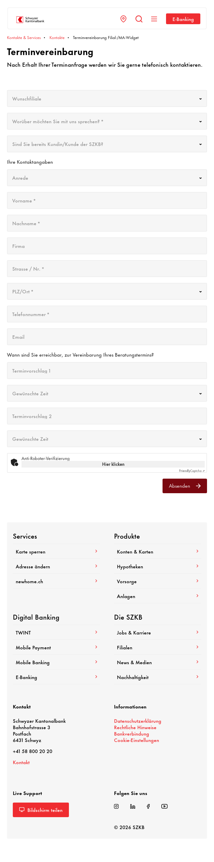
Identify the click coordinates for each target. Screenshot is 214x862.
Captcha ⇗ (192, 470)
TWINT (56, 632)
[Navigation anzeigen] (154, 19)
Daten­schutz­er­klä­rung (137, 720)
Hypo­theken (157, 566)
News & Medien (157, 662)
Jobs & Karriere (157, 632)
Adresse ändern (56, 566)
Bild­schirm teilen (41, 809)
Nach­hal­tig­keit (157, 677)
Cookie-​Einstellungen (136, 739)
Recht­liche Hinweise (135, 727)
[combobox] (107, 98)
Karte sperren (56, 551)
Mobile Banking (56, 662)
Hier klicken (113, 464)
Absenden (185, 485)
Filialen (157, 647)
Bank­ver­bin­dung (131, 733)
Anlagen (157, 596)
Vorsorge (157, 581)
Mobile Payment (56, 647)
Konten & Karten (157, 551)
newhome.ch (56, 581)
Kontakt (21, 762)
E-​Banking (183, 18)
